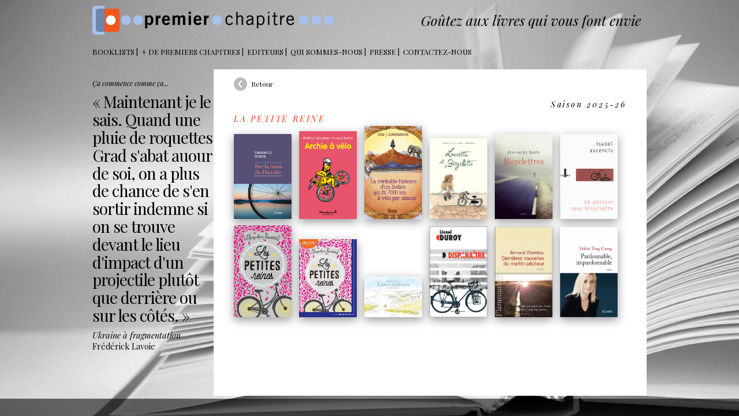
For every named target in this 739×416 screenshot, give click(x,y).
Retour (262, 83)
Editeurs (265, 52)
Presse (383, 52)
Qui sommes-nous (326, 52)
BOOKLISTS (113, 52)
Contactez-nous (437, 52)
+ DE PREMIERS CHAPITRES (190, 52)
